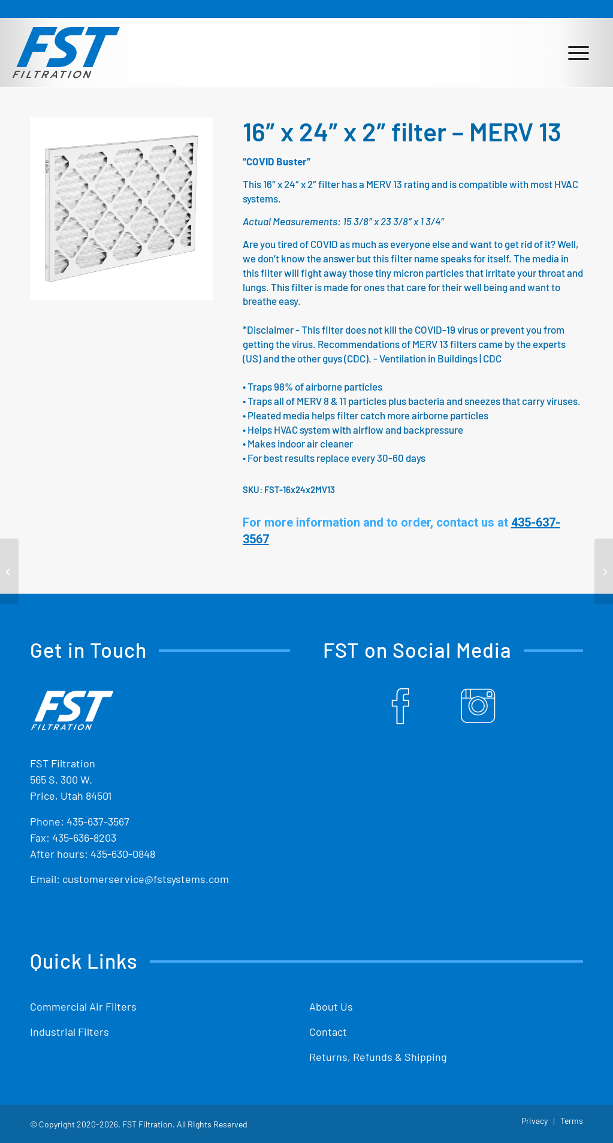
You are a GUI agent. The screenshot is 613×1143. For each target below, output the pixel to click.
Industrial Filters (69, 1031)
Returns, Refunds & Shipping (378, 1056)
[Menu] (578, 52)
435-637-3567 (98, 821)
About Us (331, 1006)
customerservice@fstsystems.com (145, 878)
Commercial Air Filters (83, 1006)
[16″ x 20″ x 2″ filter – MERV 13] (9, 571)
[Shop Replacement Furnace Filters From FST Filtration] (66, 52)
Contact (328, 1031)
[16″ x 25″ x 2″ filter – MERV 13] (603, 571)
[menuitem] (578, 52)
